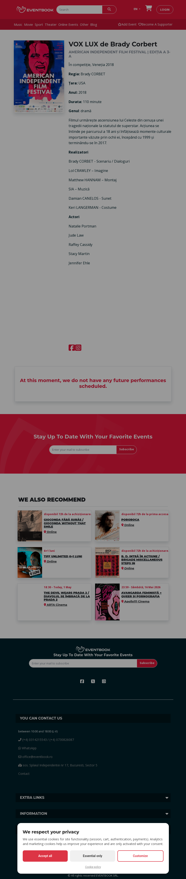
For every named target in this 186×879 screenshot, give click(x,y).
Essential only (92, 856)
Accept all (45, 856)
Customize (140, 856)
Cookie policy (93, 867)
